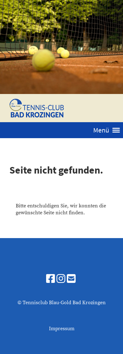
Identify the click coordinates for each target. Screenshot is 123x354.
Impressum (61, 328)
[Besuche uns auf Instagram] (60, 279)
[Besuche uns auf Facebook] (50, 279)
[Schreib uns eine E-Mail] (71, 279)
